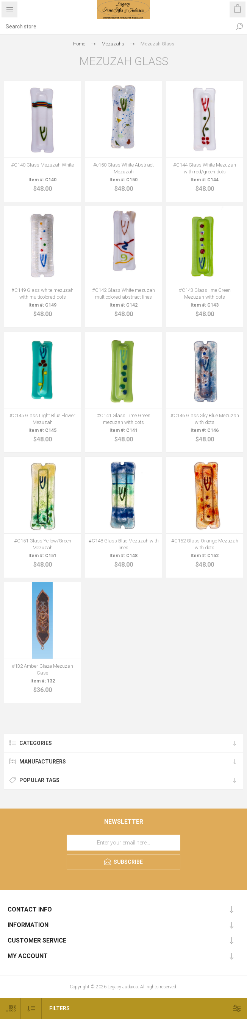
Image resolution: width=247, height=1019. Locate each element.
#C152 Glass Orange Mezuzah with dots (204, 544)
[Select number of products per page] (10, 1008)
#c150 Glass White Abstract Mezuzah (123, 168)
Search (239, 26)
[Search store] (116, 26)
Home (79, 44)
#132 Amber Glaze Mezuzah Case (42, 669)
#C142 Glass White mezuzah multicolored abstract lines (123, 293)
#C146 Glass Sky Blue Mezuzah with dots (204, 419)
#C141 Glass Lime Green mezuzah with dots (123, 419)
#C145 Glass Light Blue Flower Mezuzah (42, 419)
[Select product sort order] (31, 1008)
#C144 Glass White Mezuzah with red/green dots (204, 168)
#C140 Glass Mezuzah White (42, 165)
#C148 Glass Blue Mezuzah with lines (124, 544)
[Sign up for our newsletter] (123, 843)
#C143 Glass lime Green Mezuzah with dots (205, 293)
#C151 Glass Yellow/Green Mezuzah (42, 544)
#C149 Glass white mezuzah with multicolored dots (42, 293)
